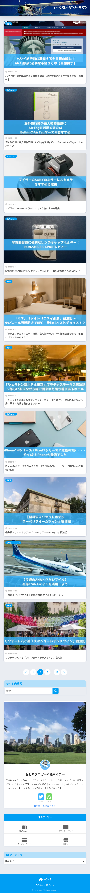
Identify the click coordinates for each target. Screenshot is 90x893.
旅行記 (9, 24)
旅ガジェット (11, 90)
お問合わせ (49, 885)
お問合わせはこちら (45, 806)
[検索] (55, 691)
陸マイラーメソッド (13, 543)
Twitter (41, 801)
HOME (45, 879)
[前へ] (26, 672)
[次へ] (64, 672)
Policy (39, 885)
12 (57, 672)
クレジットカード (24, 841)
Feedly (49, 801)
